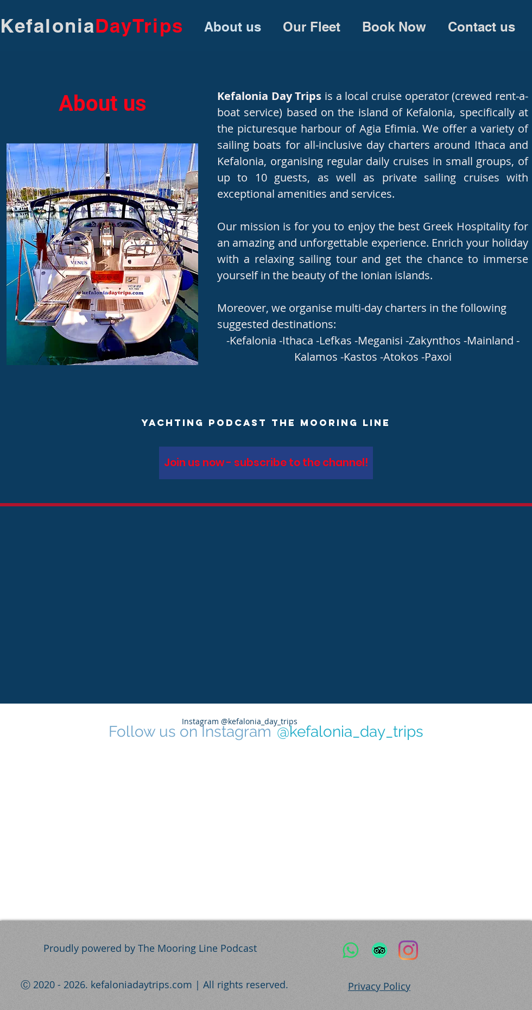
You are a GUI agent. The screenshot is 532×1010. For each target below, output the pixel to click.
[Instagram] (408, 950)
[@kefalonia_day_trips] (349, 732)
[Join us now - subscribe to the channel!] (266, 463)
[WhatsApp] (350, 950)
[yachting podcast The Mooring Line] (265, 422)
